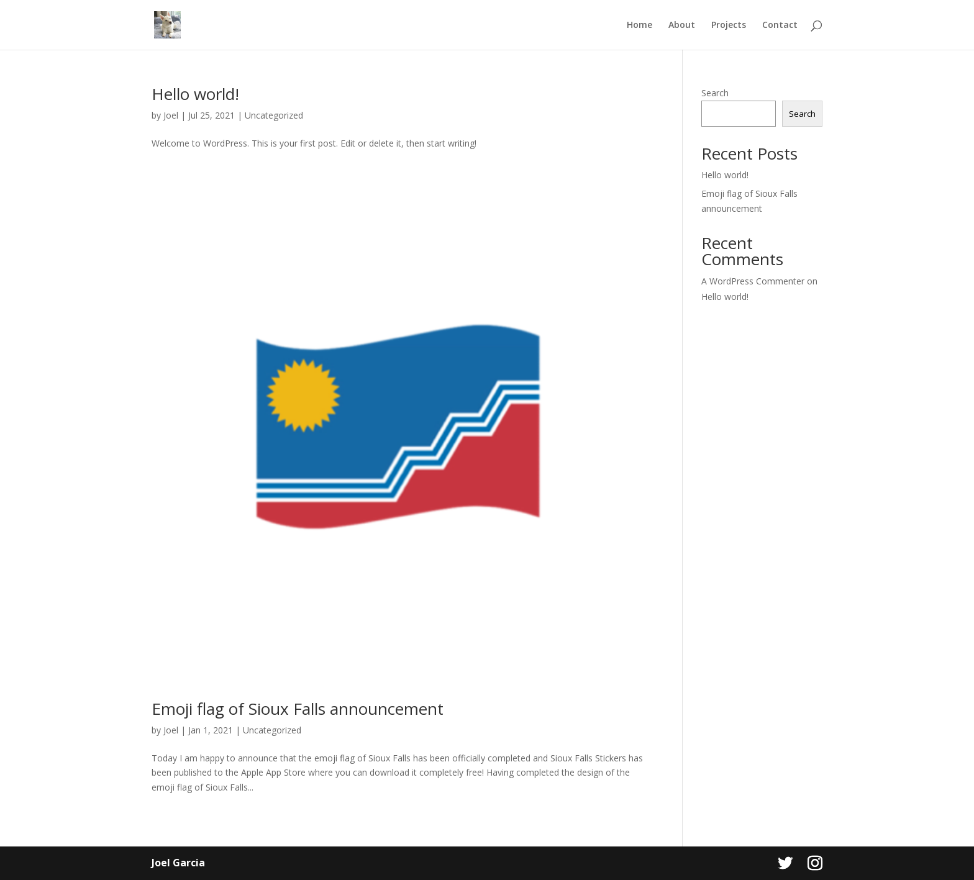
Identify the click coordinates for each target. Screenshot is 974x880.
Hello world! (195, 94)
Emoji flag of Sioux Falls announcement (298, 708)
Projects (728, 25)
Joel (170, 115)
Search (715, 93)
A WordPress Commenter (752, 281)
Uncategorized (274, 115)
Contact (780, 25)
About (681, 25)
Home (639, 25)
